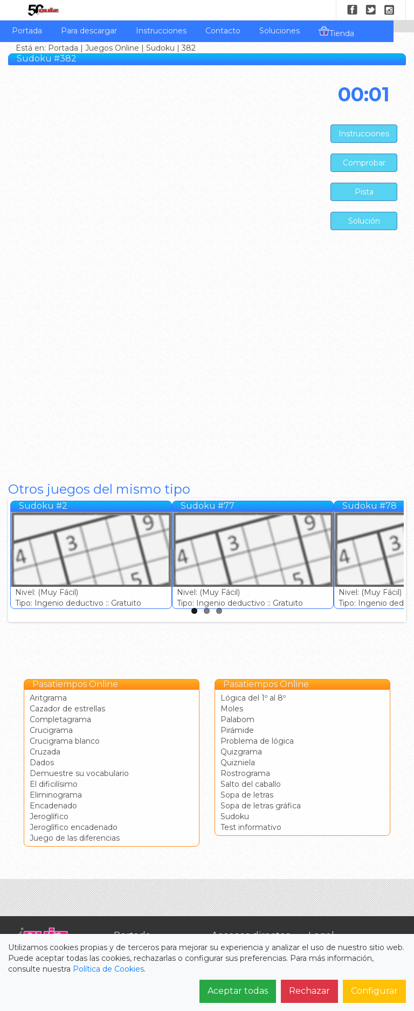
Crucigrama (51, 730)
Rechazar (309, 991)
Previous (18, 558)
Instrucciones (161, 31)
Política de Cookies (108, 969)
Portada (27, 31)
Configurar (374, 991)
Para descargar (89, 31)
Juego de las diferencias (75, 838)
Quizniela (237, 762)
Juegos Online (112, 48)
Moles (231, 709)
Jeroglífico (49, 816)
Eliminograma (56, 795)
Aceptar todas (238, 991)
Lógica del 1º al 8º (253, 698)
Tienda (336, 31)
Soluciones (279, 31)
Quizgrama (241, 752)
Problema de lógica (257, 741)
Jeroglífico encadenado (74, 827)
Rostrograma (245, 773)
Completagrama (60, 719)
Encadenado (53, 806)
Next (396, 558)
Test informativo (250, 827)
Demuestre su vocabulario (79, 773)
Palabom (237, 719)
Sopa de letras (246, 795)
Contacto (222, 31)
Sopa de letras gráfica (260, 806)
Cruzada (45, 752)
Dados (42, 762)
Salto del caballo (250, 784)
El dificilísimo (54, 784)
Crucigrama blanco (65, 741)
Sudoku (160, 48)
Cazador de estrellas (67, 709)
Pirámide (237, 730)
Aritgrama (48, 698)
